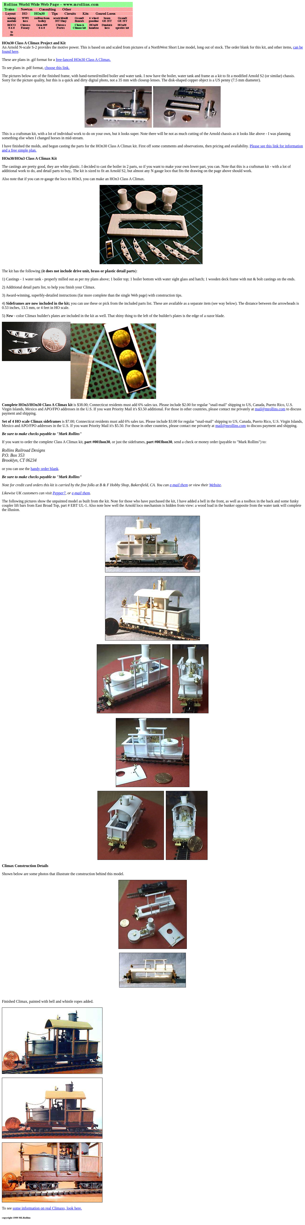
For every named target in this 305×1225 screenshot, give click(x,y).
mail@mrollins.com (270, 409)
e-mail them (179, 485)
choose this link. (57, 68)
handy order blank (44, 469)
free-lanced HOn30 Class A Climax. (83, 60)
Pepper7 (59, 493)
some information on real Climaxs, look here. (47, 1208)
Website (215, 485)
